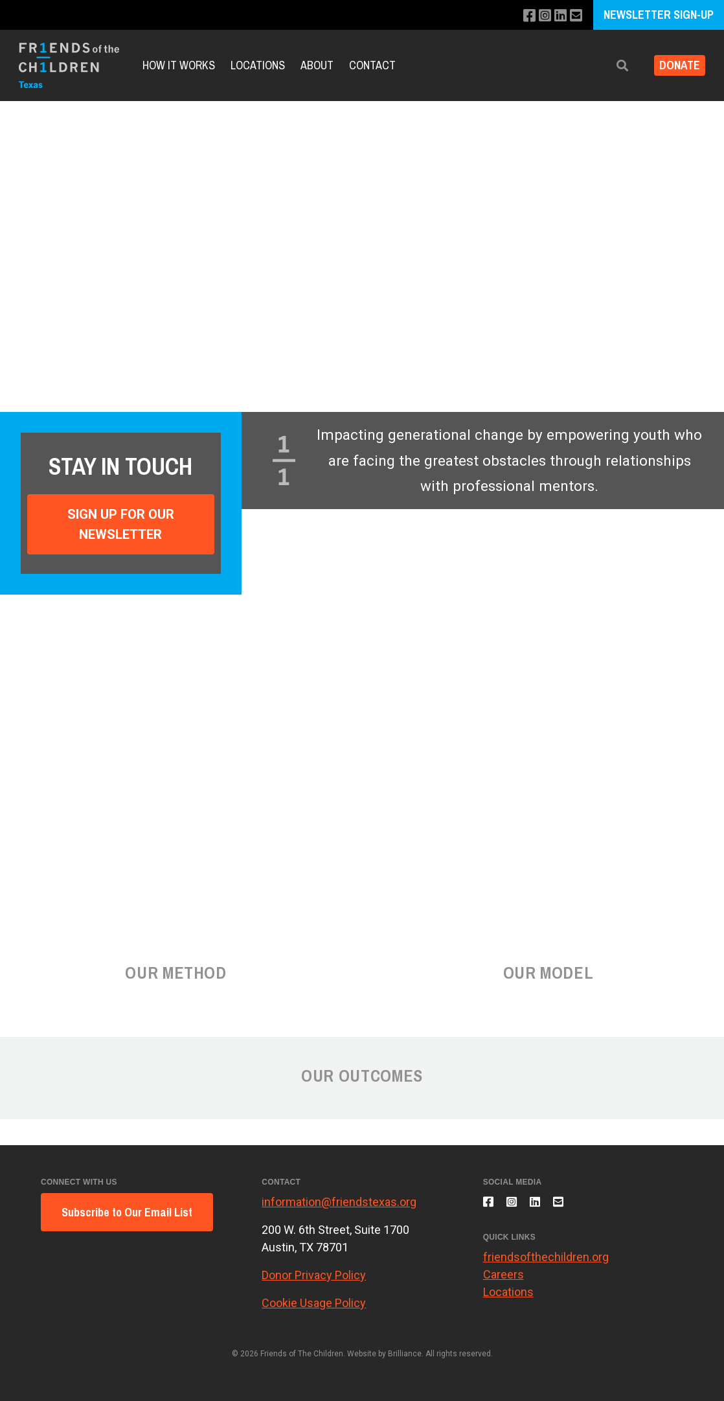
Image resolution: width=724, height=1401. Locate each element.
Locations (258, 65)
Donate (674, 66)
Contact (372, 65)
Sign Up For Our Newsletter (120, 524)
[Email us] (575, 16)
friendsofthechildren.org (546, 1264)
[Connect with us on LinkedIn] (557, 16)
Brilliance (405, 1353)
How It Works (178, 65)
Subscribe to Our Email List (127, 1212)
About (317, 65)
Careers (503, 1282)
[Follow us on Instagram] (540, 16)
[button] (612, 65)
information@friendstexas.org (339, 1202)
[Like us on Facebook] (522, 16)
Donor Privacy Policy (314, 1275)
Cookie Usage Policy (314, 1303)
